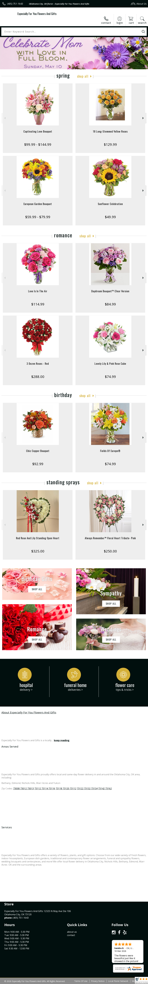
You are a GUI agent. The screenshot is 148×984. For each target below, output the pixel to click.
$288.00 (37, 376)
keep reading (61, 740)
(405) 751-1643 (15, 3)
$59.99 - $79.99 (37, 216)
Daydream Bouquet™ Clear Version (110, 291)
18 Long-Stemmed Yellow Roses (110, 131)
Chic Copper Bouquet (37, 451)
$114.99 (37, 304)
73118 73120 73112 (66, 788)
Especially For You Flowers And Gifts (37, 14)
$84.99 (110, 304)
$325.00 (37, 551)
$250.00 (110, 551)
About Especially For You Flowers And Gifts (28, 712)
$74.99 (110, 376)
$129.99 (110, 144)
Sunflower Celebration (110, 204)
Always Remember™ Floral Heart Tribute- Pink (110, 538)
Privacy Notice (97, 981)
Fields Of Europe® (110, 451)
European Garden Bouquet (38, 204)
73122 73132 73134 (87, 788)
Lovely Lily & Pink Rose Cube (110, 363)
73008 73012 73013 (23, 788)
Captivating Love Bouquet (37, 131)
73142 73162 (105, 788)
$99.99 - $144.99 (37, 144)
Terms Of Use (80, 981)
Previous (4, 118)
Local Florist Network (118, 981)
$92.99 (37, 463)
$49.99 (110, 216)
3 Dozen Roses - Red (38, 363)
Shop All (82, 76)
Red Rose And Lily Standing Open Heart (37, 538)
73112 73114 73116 (44, 788)
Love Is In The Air (37, 291)
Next (143, 118)
